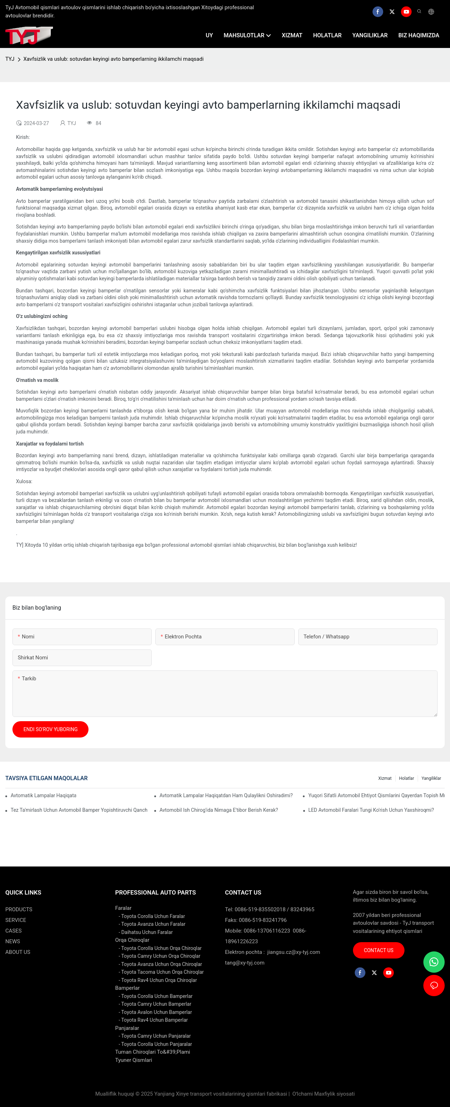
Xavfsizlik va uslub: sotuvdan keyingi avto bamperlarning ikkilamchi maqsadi (113, 59)
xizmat (384, 778)
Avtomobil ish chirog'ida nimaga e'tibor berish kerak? (219, 810)
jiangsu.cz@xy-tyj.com (293, 952)
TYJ (10, 59)
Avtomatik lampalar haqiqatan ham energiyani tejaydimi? (43, 795)
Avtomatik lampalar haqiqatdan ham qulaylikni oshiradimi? (226, 795)
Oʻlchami (302, 1094)
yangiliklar (431, 778)
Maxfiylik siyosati (334, 1094)
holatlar (406, 778)
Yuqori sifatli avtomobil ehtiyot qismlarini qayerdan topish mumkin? (376, 795)
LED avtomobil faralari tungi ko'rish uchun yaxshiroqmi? (371, 810)
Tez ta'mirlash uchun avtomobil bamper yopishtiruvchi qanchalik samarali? (79, 810)
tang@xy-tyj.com (244, 963)
